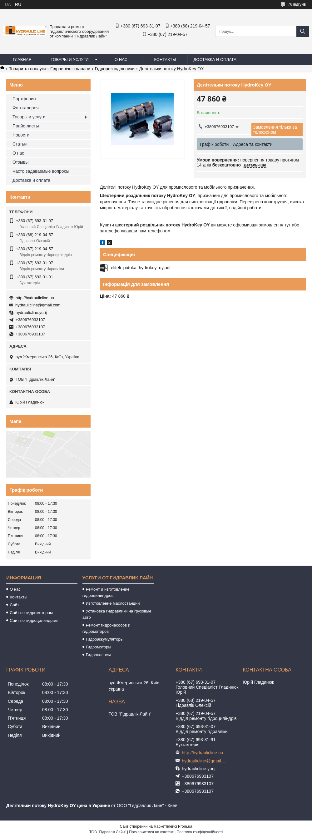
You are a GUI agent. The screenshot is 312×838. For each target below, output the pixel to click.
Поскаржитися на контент (151, 832)
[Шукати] (302, 31)
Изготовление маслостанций (113, 603)
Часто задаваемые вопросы (40, 171)
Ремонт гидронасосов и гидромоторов (106, 628)
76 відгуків (297, 4)
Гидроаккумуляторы (104, 639)
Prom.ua (185, 826)
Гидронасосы (98, 654)
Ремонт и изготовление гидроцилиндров (106, 592)
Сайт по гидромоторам (31, 612)
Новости (20, 134)
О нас (121, 59)
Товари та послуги (27, 68)
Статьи (19, 143)
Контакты (165, 59)
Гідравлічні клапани (70, 68)
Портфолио (24, 98)
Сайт (14, 604)
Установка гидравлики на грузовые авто (116, 614)
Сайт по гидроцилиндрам (33, 620)
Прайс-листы (25, 125)
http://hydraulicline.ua (35, 297)
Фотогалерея (25, 107)
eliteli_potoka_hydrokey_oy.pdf (141, 267)
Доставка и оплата (215, 59)
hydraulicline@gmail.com (38, 305)
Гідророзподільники (115, 68)
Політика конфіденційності (200, 832)
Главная (22, 59)
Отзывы (20, 162)
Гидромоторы (98, 647)
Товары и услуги (70, 59)
